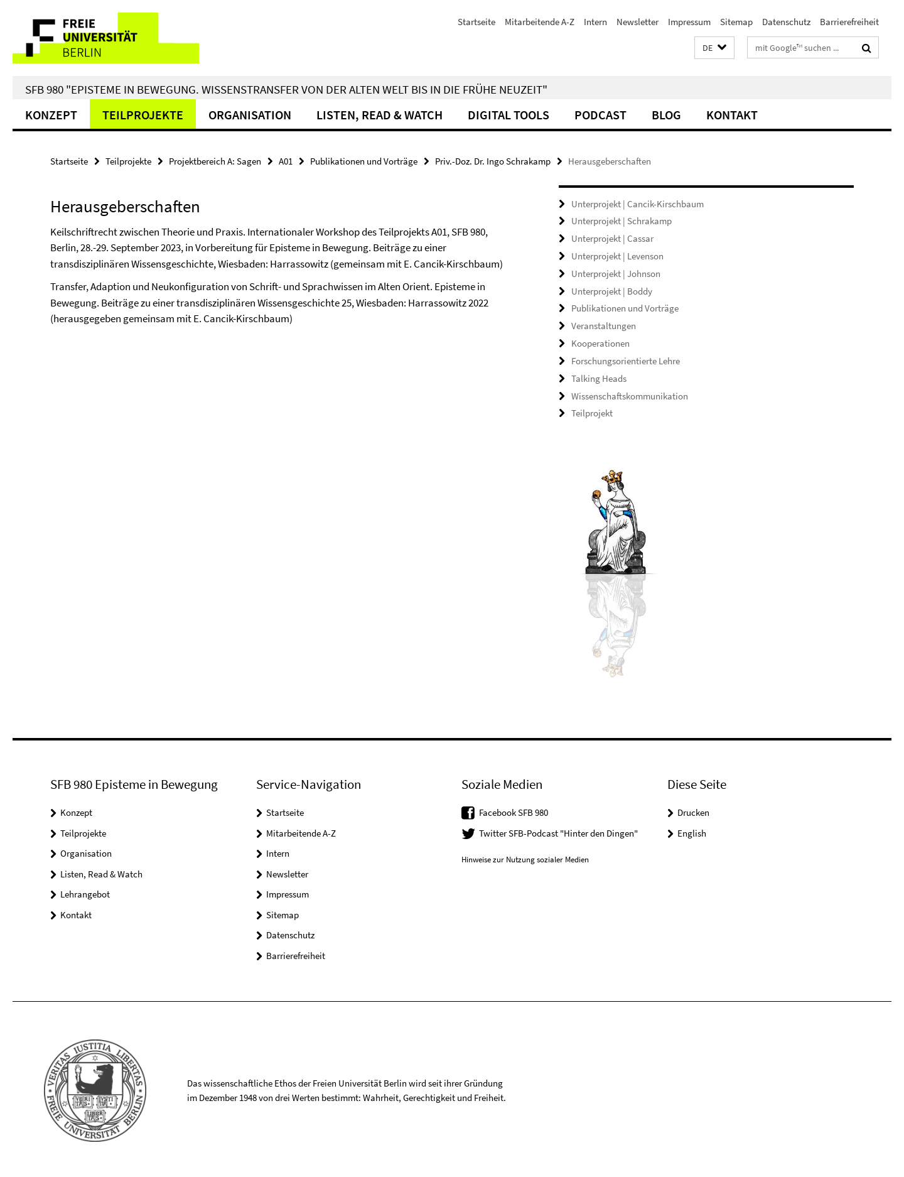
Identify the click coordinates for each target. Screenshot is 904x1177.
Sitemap (736, 22)
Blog (666, 114)
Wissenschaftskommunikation (629, 393)
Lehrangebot (85, 892)
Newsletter (637, 22)
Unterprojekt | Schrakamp (621, 221)
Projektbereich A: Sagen (215, 161)
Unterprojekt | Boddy (611, 290)
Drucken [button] (693, 810)
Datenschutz (786, 22)
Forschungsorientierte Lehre (625, 359)
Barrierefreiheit (849, 22)
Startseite (476, 22)
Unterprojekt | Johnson (615, 273)
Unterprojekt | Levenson (617, 255)
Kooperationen (600, 342)
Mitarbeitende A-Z (539, 22)
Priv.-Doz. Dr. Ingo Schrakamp (493, 161)
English (691, 830)
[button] (714, 48)
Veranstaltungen (603, 324)
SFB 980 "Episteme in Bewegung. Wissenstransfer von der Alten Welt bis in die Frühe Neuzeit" (286, 89)
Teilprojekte (142, 114)
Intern (595, 22)
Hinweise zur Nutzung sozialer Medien (525, 857)
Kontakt (732, 114)
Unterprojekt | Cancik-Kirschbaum (637, 204)
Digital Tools (508, 114)
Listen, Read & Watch (379, 114)
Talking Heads (599, 376)
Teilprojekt (592, 411)
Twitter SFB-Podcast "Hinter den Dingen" (558, 830)
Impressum (689, 22)
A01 (286, 161)
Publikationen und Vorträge (363, 161)
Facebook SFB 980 (513, 810)
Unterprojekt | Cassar (612, 238)
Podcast (600, 114)
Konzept (51, 114)
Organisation (249, 114)
